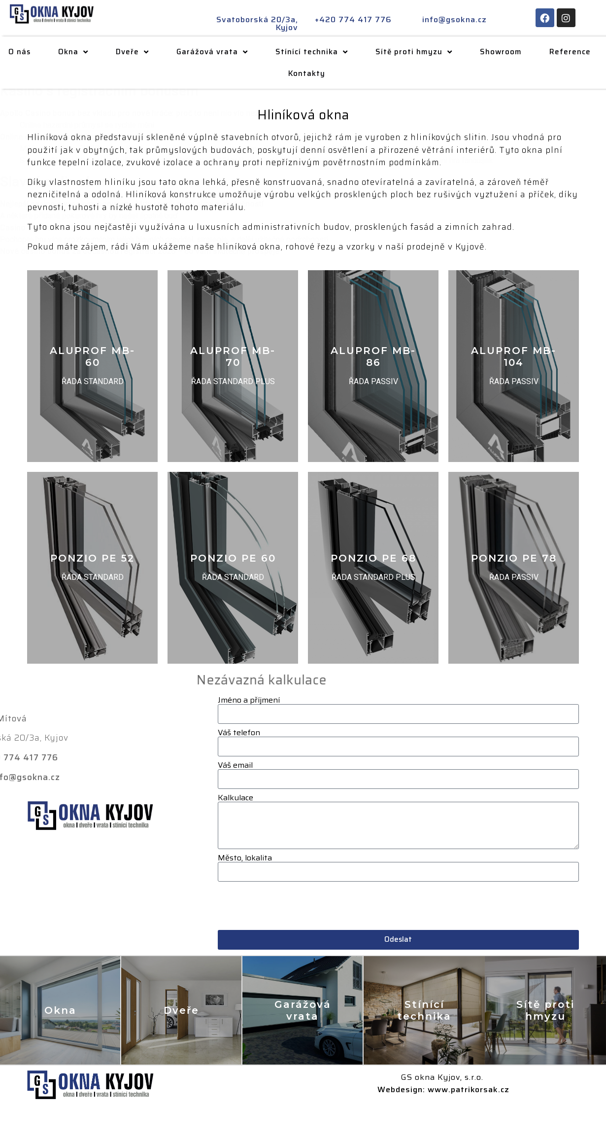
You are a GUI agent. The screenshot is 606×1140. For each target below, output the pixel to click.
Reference (576, 52)
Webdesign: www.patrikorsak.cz (443, 1089)
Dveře (138, 52)
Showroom (507, 52)
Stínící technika (317, 52)
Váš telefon (239, 733)
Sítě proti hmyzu (419, 52)
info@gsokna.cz (454, 19)
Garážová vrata (218, 52)
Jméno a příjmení (249, 700)
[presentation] (293, 906)
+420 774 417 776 (353, 19)
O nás (25, 52)
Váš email (235, 765)
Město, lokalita (245, 858)
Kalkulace (235, 798)
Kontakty (313, 73)
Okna (79, 52)
